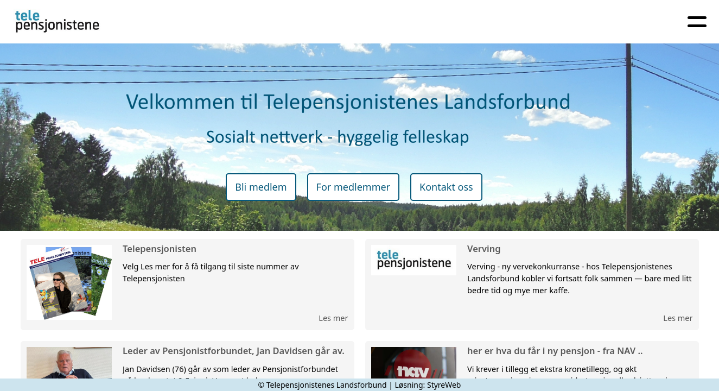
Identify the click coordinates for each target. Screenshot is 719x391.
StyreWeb (444, 385)
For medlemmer (353, 186)
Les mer (333, 317)
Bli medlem (261, 186)
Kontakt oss (446, 186)
